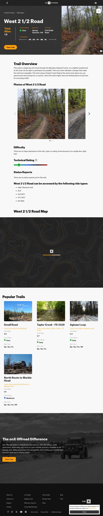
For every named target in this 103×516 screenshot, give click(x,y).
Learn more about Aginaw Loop (82, 328)
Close (84, 512)
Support (8, 503)
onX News (27, 495)
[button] (7, 3)
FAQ (61, 499)
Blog (61, 495)
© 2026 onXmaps (56, 512)
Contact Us (10, 499)
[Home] (51, 3)
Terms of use (34, 512)
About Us (9, 495)
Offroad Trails (46, 499)
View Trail (10, 47)
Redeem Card (28, 499)
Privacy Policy (44, 512)
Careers (8, 507)
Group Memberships (30, 507)
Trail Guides (46, 495)
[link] (36, 160)
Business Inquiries (30, 503)
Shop (43, 503)
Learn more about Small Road (15, 328)
